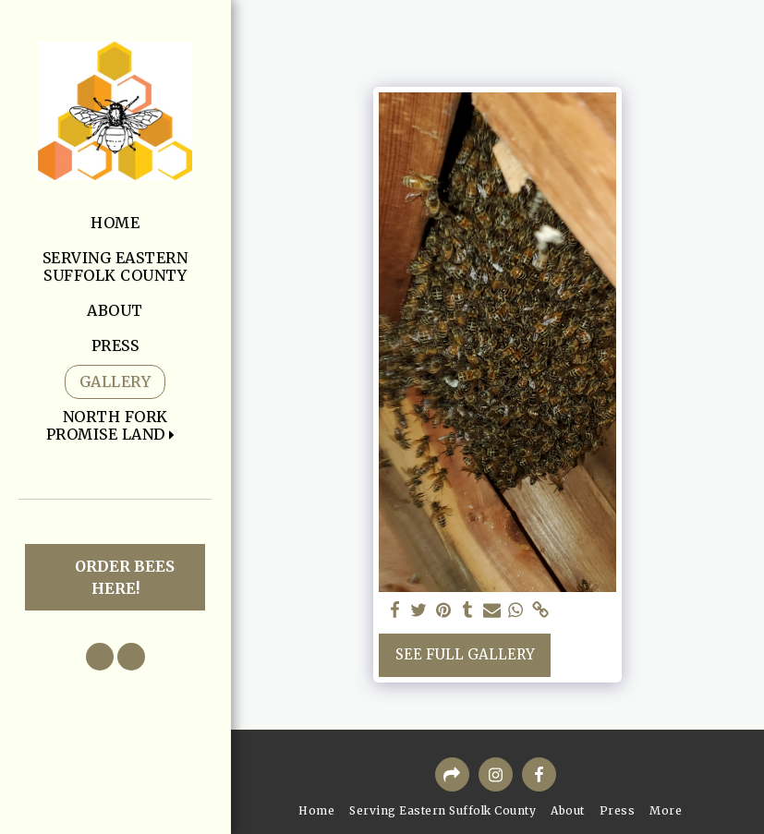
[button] (115, 426)
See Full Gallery (465, 654)
